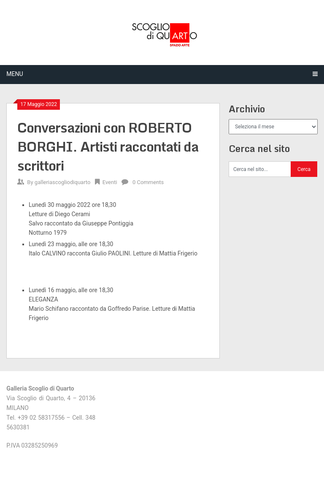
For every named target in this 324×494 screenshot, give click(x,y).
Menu (14, 74)
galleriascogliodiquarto (63, 182)
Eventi (110, 182)
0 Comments (148, 182)
